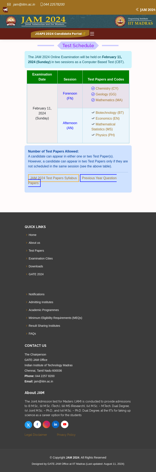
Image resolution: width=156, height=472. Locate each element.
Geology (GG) (105, 94)
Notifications (37, 294)
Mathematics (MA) (108, 100)
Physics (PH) (105, 135)
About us (34, 242)
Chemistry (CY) (106, 88)
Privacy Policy (66, 434)
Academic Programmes (44, 310)
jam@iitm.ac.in (23, 4)
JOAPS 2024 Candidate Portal (60, 34)
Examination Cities (41, 258)
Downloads (36, 266)
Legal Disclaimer (36, 434)
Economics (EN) (108, 118)
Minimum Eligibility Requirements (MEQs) (55, 317)
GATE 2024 (36, 274)
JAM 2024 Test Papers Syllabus (53, 178)
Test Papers (36, 250)
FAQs (32, 333)
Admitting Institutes (41, 302)
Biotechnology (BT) (110, 112)
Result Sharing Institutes (44, 325)
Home (32, 234)
